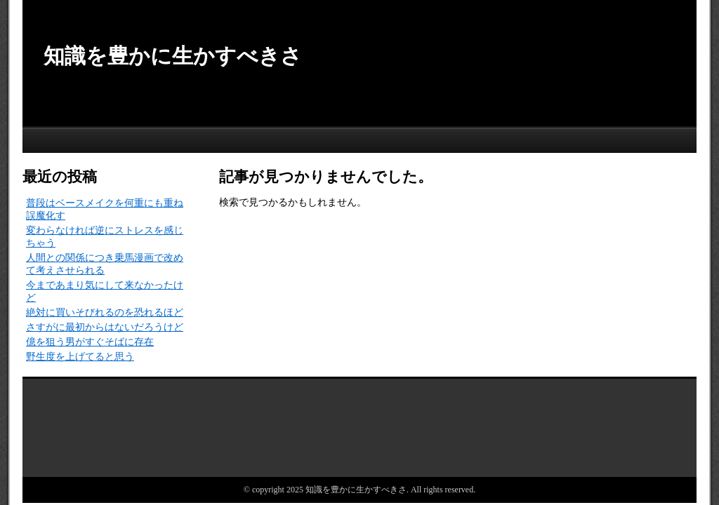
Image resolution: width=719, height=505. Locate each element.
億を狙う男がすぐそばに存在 (90, 342)
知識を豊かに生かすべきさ (173, 55)
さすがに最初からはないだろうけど (104, 327)
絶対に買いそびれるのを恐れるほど (104, 312)
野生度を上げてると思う (80, 356)
